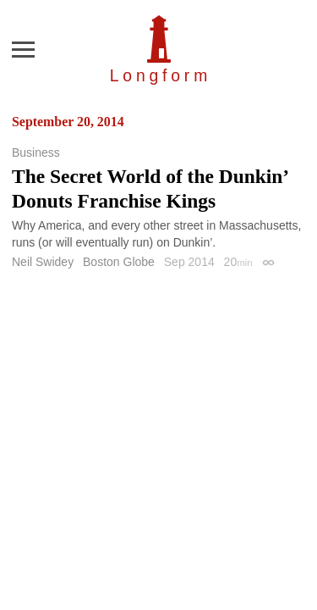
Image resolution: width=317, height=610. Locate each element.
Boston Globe (119, 262)
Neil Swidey (43, 262)
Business (36, 152)
